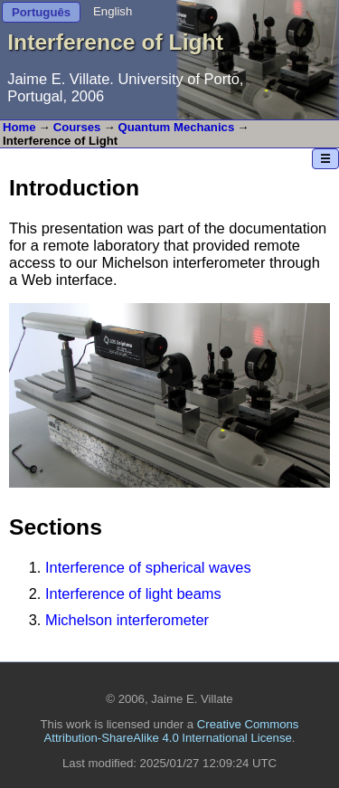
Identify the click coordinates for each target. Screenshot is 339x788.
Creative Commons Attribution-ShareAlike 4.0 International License (171, 731)
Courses (77, 127)
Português (41, 12)
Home (19, 127)
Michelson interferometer (127, 620)
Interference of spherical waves (148, 567)
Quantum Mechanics (176, 127)
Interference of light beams (133, 593)
